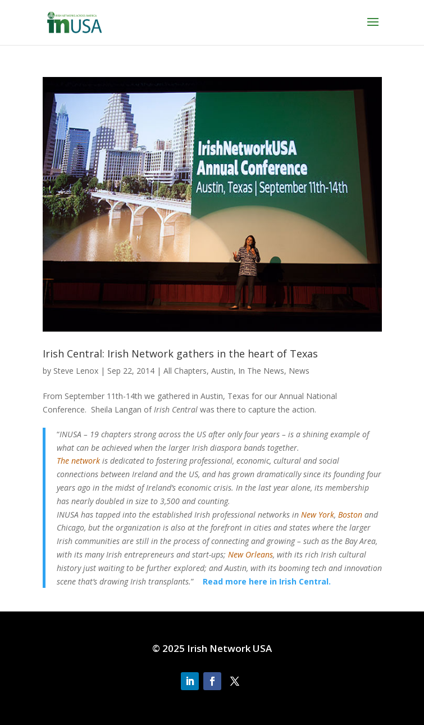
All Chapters (185, 370)
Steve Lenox (75, 370)
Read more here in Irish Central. (267, 581)
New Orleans (250, 554)
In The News (261, 370)
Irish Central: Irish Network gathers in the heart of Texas (180, 353)
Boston (350, 514)
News (299, 370)
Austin (222, 370)
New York (317, 514)
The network (78, 460)
